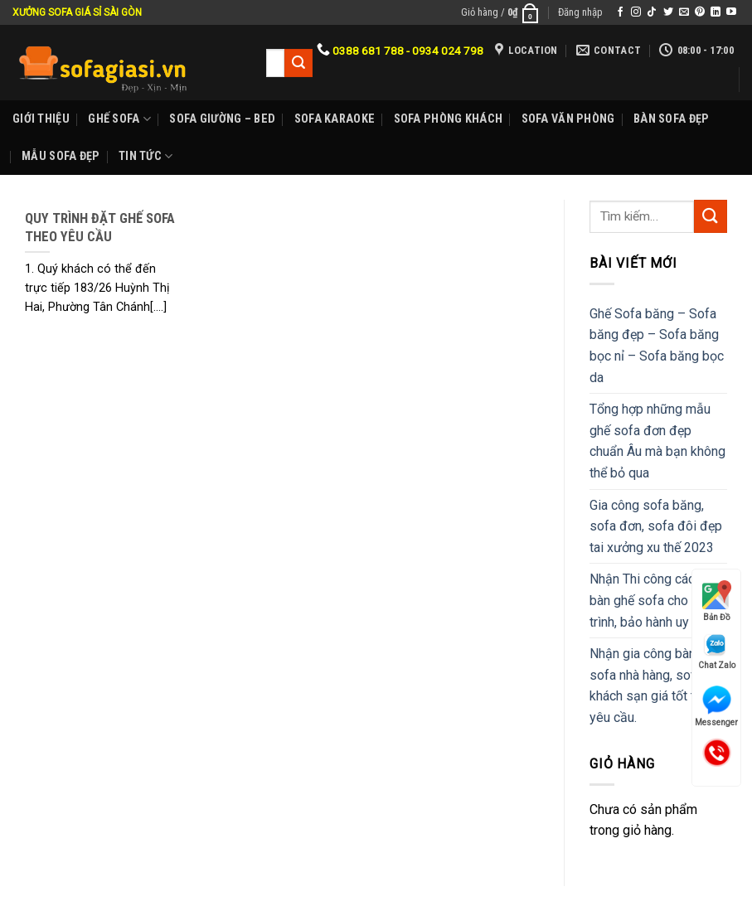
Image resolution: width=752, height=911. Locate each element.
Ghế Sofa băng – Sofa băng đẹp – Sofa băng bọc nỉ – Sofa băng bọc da (656, 345)
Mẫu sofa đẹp (60, 156)
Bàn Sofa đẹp (671, 119)
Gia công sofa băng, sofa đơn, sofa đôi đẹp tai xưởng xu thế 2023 (655, 526)
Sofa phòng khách (448, 119)
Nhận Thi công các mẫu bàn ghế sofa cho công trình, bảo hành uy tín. (656, 600)
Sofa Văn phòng (568, 119)
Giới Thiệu (41, 119)
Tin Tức (146, 156)
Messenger (716, 706)
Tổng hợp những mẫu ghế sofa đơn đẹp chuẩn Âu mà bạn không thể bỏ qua (657, 441)
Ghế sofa (119, 119)
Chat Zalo (716, 651)
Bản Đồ (716, 601)
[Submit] (710, 216)
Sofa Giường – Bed (222, 119)
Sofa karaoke (334, 119)
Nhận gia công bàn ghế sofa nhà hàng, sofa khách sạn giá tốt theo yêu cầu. (654, 685)
